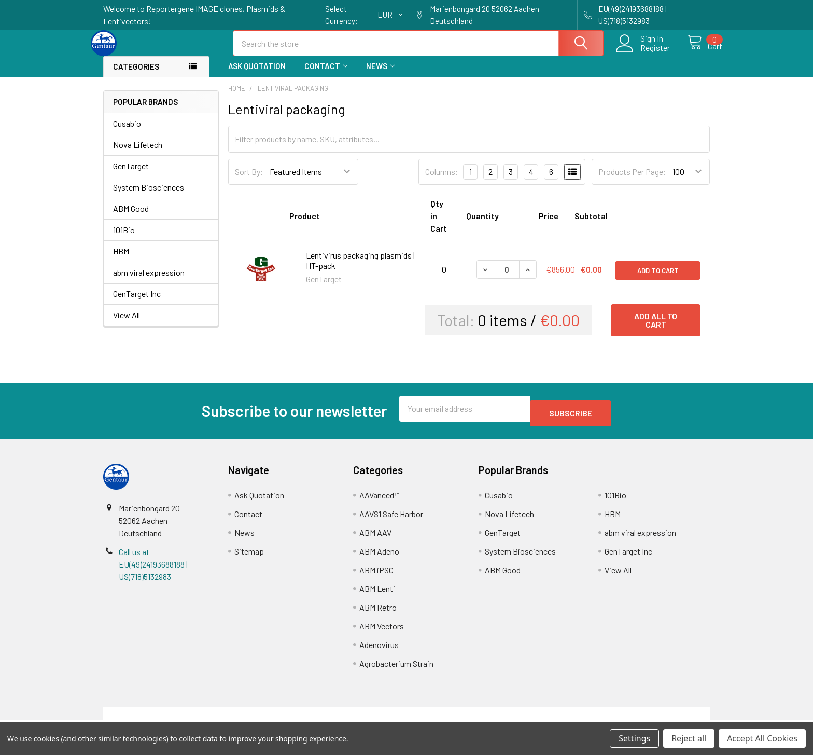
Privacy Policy (634, 718)
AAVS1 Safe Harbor (391, 518)
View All (126, 324)
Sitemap (249, 556)
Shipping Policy (330, 718)
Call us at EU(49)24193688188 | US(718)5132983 (153, 568)
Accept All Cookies (762, 738)
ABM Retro (378, 612)
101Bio (124, 239)
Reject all (688, 738)
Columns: (441, 181)
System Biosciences (148, 196)
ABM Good (131, 218)
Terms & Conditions (179, 718)
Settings (634, 738)
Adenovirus (379, 649)
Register (643, 54)
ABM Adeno (379, 556)
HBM (121, 260)
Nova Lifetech (137, 154)
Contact (325, 75)
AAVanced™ (379, 500)
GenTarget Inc (137, 303)
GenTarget (131, 175)
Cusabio (127, 133)
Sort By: (249, 181)
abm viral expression (149, 282)
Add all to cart (655, 329)
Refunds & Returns (482, 718)
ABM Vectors (381, 631)
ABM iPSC (376, 574)
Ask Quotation (257, 75)
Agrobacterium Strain (396, 668)
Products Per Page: (632, 181)
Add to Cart (658, 279)
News (380, 75)
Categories (136, 75)
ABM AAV (375, 537)
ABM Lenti (377, 593)
